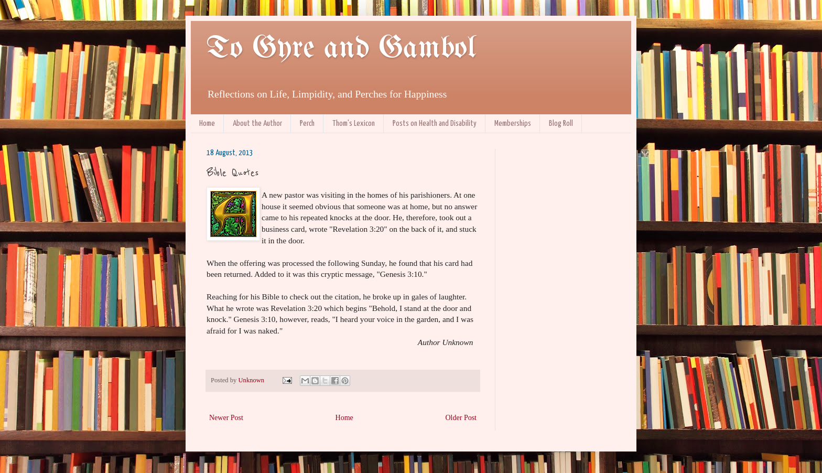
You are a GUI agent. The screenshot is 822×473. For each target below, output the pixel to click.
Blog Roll (561, 123)
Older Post (461, 418)
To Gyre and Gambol (341, 49)
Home (207, 123)
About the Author (257, 123)
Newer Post (226, 418)
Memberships (512, 123)
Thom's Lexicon (353, 123)
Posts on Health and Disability (435, 123)
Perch (307, 123)
